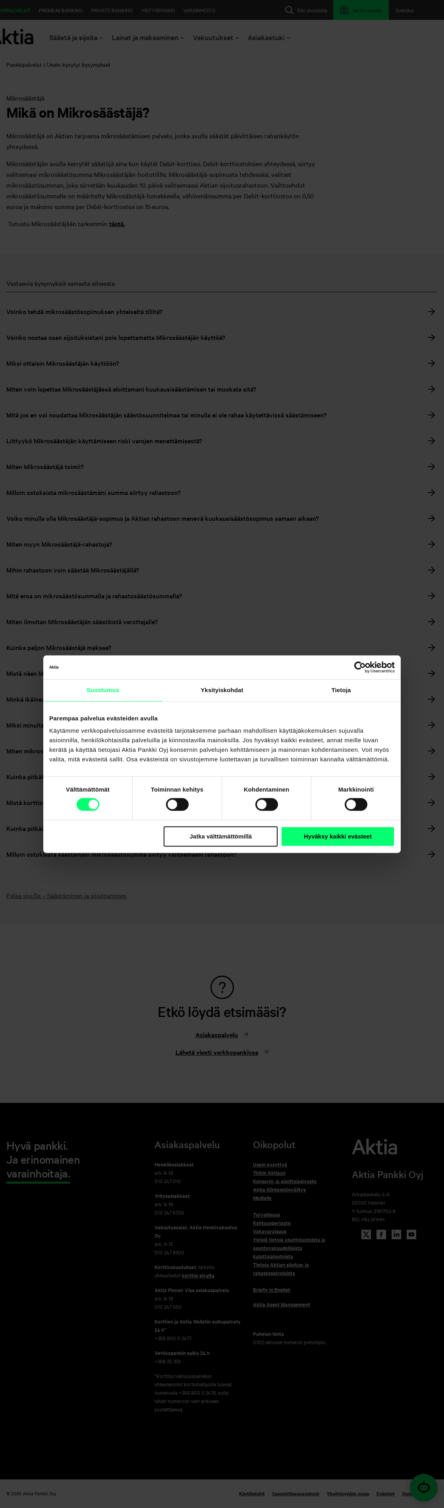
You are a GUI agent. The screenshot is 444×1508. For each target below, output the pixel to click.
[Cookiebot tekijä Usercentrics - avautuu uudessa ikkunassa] (360, 667)
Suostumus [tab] (103, 690)
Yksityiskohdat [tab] (222, 690)
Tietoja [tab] (341, 690)
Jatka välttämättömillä (220, 836)
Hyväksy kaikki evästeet (338, 836)
